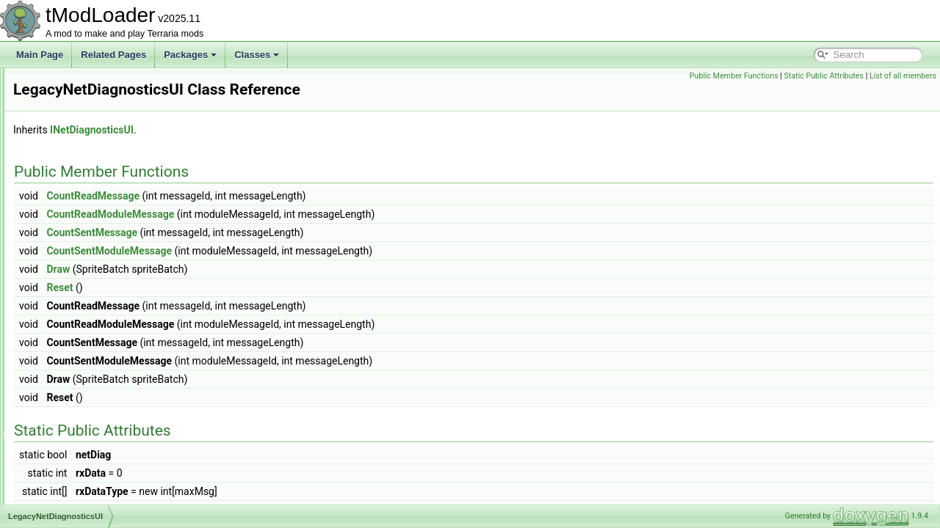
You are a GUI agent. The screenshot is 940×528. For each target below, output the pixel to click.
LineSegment (74, 438)
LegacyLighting (78, 229)
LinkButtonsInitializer (88, 455)
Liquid (60, 471)
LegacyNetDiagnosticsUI (96, 293)
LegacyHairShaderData (94, 213)
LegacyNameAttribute (90, 261)
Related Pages (113, 54)
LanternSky (70, 83)
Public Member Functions (734, 76)
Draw (241, 269)
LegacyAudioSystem (88, 164)
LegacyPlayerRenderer (93, 309)
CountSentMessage (275, 232)
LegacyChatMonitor (86, 180)
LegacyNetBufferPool (89, 277)
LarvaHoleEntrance (86, 100)
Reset (243, 287)
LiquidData (69, 503)
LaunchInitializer (80, 116)
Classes (256, 54)
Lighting (63, 390)
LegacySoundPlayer (87, 325)
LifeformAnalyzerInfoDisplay (103, 358)
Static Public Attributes (824, 76)
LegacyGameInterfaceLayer (102, 196)
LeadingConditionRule (91, 148)
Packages (190, 54)
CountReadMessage (276, 196)
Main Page (39, 54)
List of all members (903, 76)
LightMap (66, 422)
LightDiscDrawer (80, 374)
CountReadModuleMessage (294, 214)
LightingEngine (77, 406)
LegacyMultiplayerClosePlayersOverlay (125, 245)
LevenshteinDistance (89, 342)
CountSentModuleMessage (292, 251)
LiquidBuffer (71, 487)
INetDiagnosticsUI (275, 130)
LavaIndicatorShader (89, 132)
